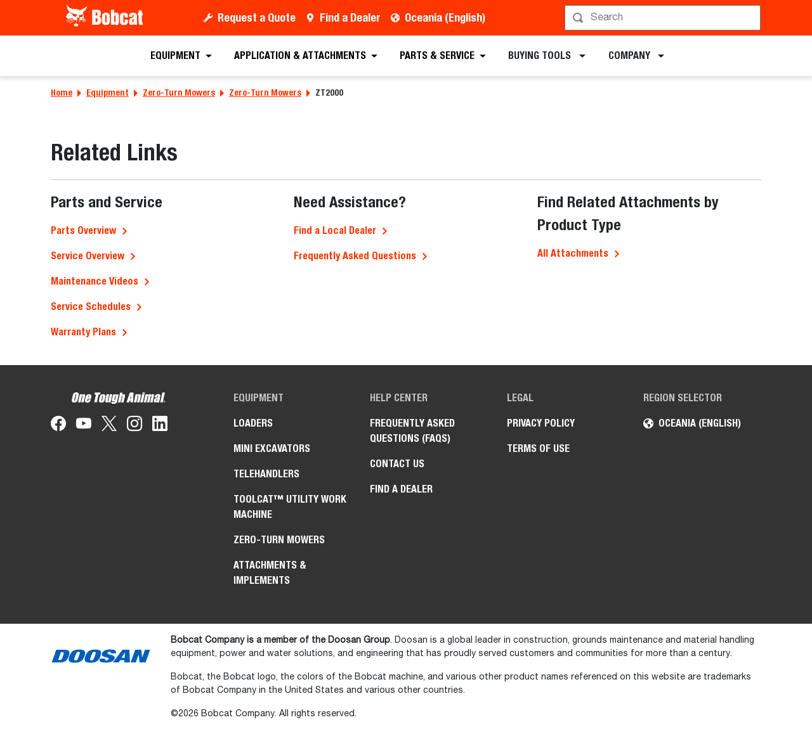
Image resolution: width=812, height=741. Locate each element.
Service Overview (87, 256)
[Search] (664, 18)
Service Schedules (91, 306)
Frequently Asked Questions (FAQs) (412, 430)
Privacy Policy (541, 423)
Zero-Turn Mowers (179, 92)
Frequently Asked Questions (355, 256)
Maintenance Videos (94, 281)
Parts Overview (83, 230)
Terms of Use (538, 448)
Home (61, 92)
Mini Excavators (271, 448)
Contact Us (397, 464)
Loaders (253, 423)
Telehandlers (266, 474)
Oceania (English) (445, 17)
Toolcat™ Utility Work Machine (289, 506)
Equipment (107, 92)
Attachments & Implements (269, 572)
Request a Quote (257, 17)
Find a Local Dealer (335, 230)
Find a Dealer (350, 17)
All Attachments (572, 253)
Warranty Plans (83, 332)
